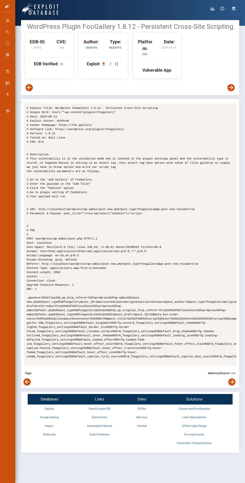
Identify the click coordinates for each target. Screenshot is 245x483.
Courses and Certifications (194, 408)
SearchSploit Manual (99, 425)
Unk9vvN (91, 47)
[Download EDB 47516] (104, 63)
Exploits (49, 408)
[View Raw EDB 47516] (117, 63)
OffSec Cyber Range (194, 425)
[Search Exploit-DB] (234, 9)
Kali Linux (141, 417)
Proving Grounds (194, 434)
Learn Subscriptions (194, 417)
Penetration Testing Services (194, 443)
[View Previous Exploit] (29, 87)
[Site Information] (223, 9)
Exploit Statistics (99, 434)
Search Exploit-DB (99, 408)
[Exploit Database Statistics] (212, 9)
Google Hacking (49, 417)
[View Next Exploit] (231, 87)
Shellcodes (49, 434)
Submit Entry (99, 417)
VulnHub (142, 425)
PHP (145, 54)
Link (233, 373)
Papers (49, 425)
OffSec (141, 408)
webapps (115, 47)
